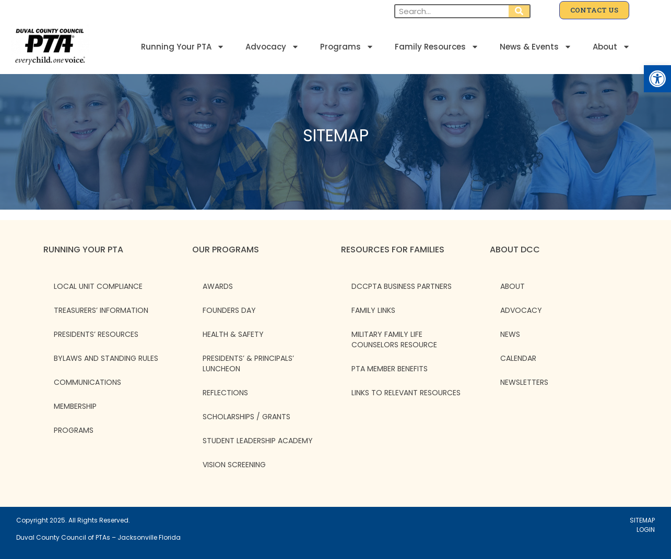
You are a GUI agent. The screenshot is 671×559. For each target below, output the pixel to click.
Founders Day (229, 310)
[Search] (519, 11)
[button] (657, 78)
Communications (87, 382)
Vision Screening (234, 464)
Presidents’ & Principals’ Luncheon (248, 363)
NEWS (510, 334)
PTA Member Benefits (389, 368)
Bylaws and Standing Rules (106, 358)
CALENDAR (518, 358)
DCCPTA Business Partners (401, 286)
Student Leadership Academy (258, 440)
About (611, 47)
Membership (75, 406)
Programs (347, 47)
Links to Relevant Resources (406, 392)
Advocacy (272, 47)
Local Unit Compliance (98, 286)
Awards (218, 286)
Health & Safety (233, 334)
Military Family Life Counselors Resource (394, 339)
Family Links (373, 310)
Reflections (225, 392)
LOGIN (646, 529)
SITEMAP (642, 520)
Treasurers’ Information (101, 310)
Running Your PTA (183, 47)
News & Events (536, 47)
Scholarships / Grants (246, 416)
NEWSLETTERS (524, 382)
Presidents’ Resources (96, 334)
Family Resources (437, 47)
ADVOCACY (521, 310)
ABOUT (512, 286)
